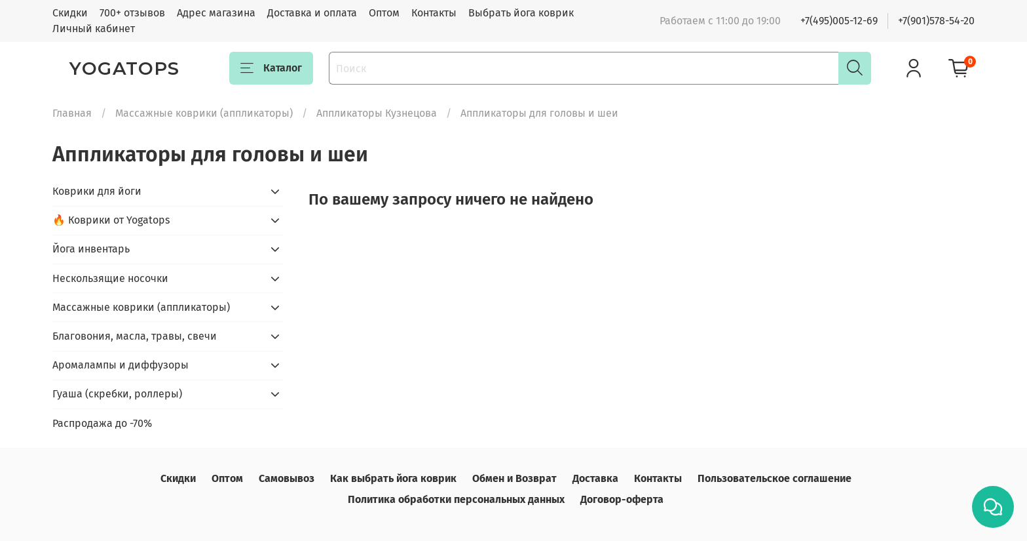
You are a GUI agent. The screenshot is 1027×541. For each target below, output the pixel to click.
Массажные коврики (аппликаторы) (204, 113)
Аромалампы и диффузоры (120, 365)
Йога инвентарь (91, 249)
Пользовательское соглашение (774, 478)
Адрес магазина (216, 13)
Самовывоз (286, 478)
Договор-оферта (621, 499)
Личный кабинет (93, 28)
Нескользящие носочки (110, 278)
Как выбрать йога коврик (393, 478)
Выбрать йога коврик (521, 13)
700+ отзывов (132, 13)
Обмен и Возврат (514, 478)
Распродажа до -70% (102, 423)
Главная (72, 113)
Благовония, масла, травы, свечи (134, 336)
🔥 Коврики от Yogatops (111, 220)
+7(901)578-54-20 (936, 20)
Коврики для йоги (96, 191)
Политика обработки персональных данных (456, 499)
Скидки (70, 13)
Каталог (271, 68)
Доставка (595, 478)
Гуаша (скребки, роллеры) (117, 394)
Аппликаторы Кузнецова (376, 113)
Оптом (384, 13)
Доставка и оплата (312, 13)
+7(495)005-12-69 (839, 20)
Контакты (434, 13)
